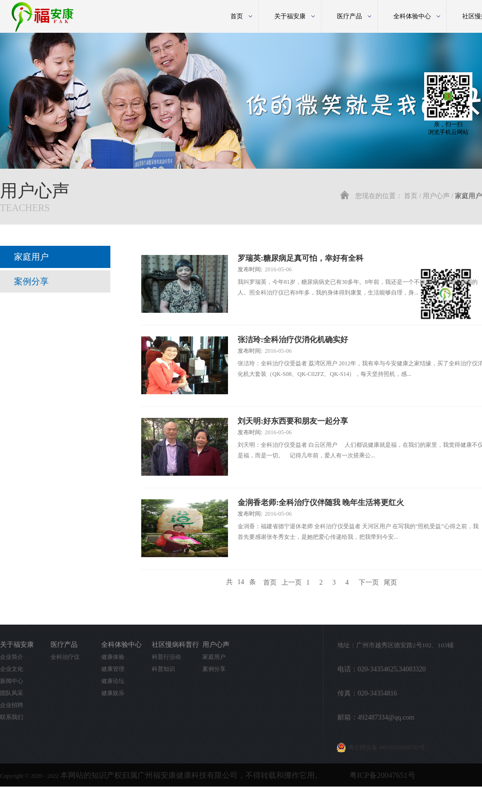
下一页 (369, 582)
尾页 (390, 582)
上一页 (291, 582)
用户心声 (436, 196)
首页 (236, 16)
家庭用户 (468, 196)
